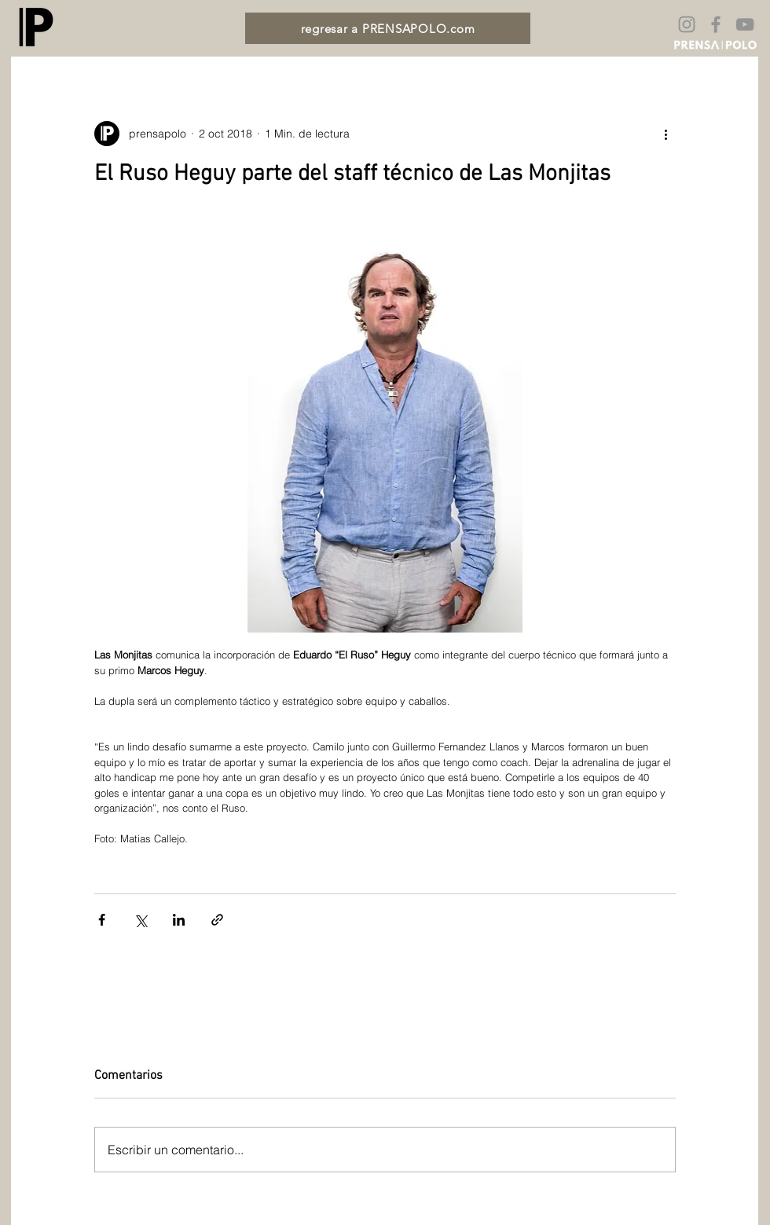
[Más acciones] (666, 133)
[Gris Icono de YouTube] (745, 24)
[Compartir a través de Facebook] (101, 919)
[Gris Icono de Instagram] (687, 24)
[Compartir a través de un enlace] (217, 919)
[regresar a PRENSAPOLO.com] (387, 28)
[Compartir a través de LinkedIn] (178, 919)
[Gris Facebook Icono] (716, 24)
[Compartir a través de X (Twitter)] (140, 919)
